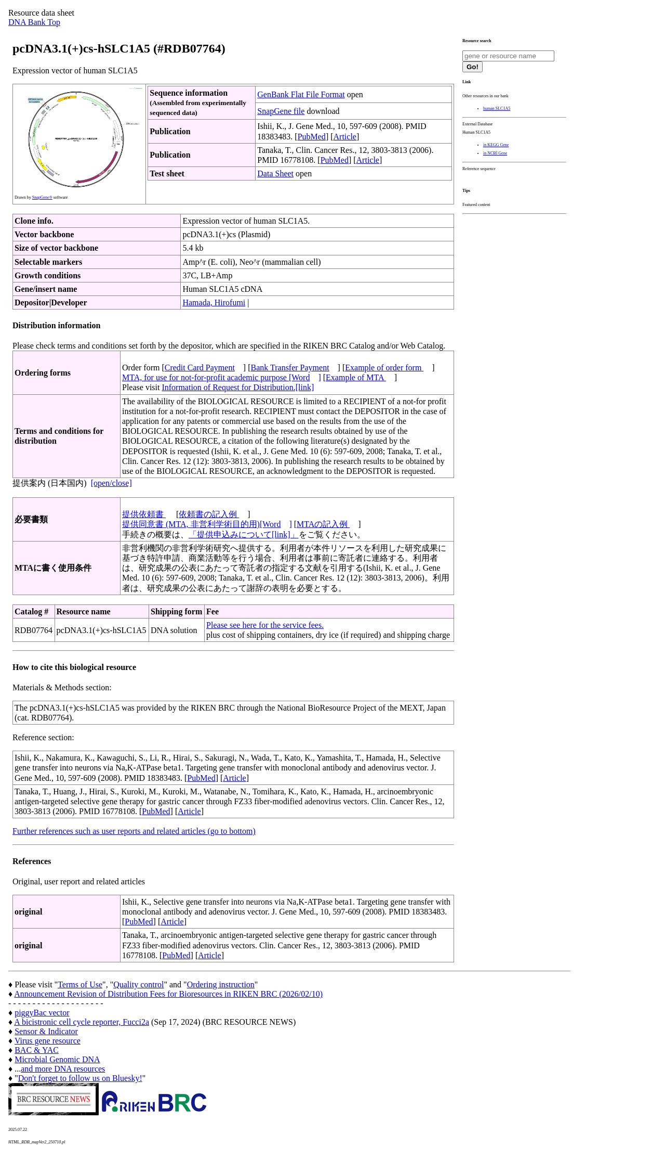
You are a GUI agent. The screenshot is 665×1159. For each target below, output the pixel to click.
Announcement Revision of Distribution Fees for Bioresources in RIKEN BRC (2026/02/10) (168, 993)
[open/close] (111, 483)
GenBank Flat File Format (300, 94)
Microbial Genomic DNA (57, 1059)
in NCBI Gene (495, 153)
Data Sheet (275, 173)
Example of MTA (356, 377)
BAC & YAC (37, 1050)
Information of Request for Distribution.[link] (238, 387)
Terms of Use (80, 984)
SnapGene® (42, 197)
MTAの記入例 (323, 524)
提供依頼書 (144, 514)
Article (345, 136)
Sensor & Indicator (46, 1031)
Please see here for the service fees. (265, 625)
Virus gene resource (48, 1040)
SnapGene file (280, 111)
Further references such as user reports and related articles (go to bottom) (134, 831)
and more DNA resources (63, 1068)
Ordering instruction (221, 984)
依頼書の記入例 (209, 514)
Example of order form (384, 367)
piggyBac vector (42, 1012)
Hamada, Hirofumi (213, 302)
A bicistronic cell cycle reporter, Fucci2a (81, 1022)
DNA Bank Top (34, 22)
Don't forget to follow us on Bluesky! (80, 1078)
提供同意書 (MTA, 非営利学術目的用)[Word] (207, 524)
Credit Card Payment (200, 367)
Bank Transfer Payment (290, 367)
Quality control (138, 984)
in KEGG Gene (496, 145)
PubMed (312, 136)
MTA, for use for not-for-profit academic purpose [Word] (221, 377)
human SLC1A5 (496, 108)
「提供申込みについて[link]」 (244, 534)
